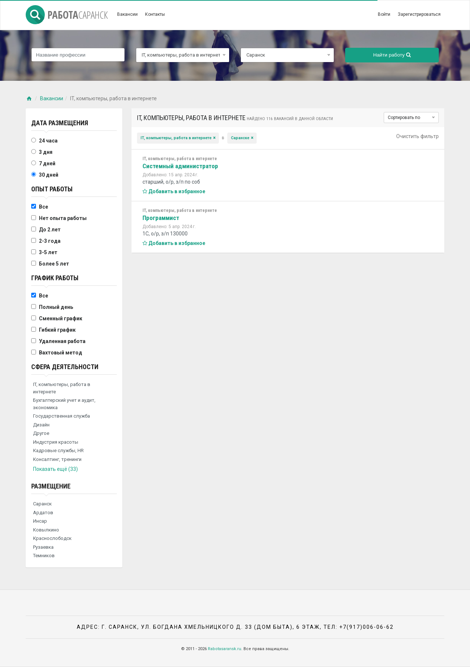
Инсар (40, 521)
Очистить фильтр (417, 136)
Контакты (155, 14)
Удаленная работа (62, 341)
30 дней (48, 175)
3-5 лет (48, 252)
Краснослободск (52, 538)
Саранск (42, 503)
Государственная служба (61, 416)
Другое (41, 433)
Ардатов (43, 512)
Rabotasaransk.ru (224, 648)
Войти (384, 14)
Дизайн (41, 425)
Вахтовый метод (60, 353)
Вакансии (127, 14)
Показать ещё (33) (55, 469)
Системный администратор (180, 166)
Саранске (240, 138)
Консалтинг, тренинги (57, 459)
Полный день (56, 307)
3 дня (46, 152)
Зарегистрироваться (419, 14)
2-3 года (50, 241)
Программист (160, 217)
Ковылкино (46, 530)
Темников (44, 555)
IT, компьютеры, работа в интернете (61, 388)
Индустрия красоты (55, 442)
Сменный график (60, 318)
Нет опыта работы (63, 218)
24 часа (48, 141)
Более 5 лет (54, 264)
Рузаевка (43, 547)
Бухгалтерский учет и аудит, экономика (64, 403)
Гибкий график (57, 330)
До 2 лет (50, 229)
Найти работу (392, 55)
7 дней (47, 163)
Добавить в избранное (173, 191)
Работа (67, 15)
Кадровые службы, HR (58, 450)
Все (43, 207)
